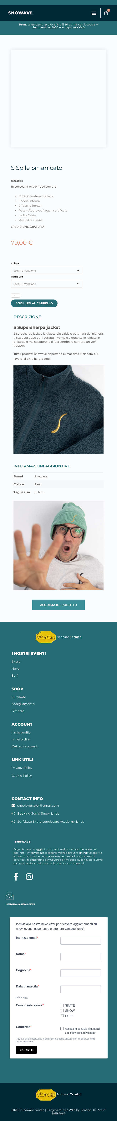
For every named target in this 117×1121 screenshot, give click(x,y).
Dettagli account (25, 746)
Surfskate (19, 697)
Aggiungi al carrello (34, 303)
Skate (16, 661)
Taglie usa (17, 276)
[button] (94, 13)
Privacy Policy (22, 768)
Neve (16, 668)
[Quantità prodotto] (15, 296)
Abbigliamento (23, 704)
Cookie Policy (22, 776)
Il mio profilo (21, 732)
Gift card (18, 711)
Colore (15, 263)
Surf (15, 675)
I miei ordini (21, 739)
